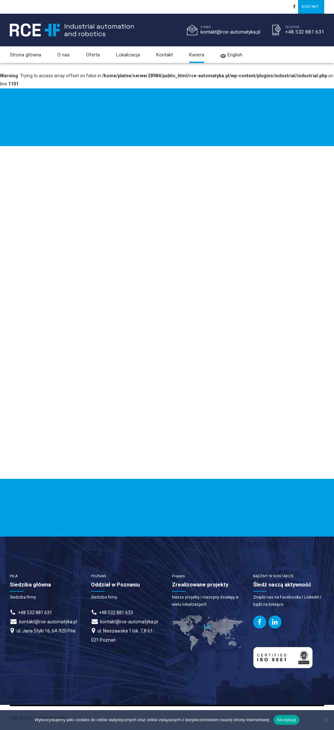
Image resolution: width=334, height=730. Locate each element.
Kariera (196, 55)
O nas (63, 55)
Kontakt (164, 55)
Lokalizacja (128, 55)
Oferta (93, 55)
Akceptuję (286, 719)
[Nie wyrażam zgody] (326, 720)
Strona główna (25, 55)
